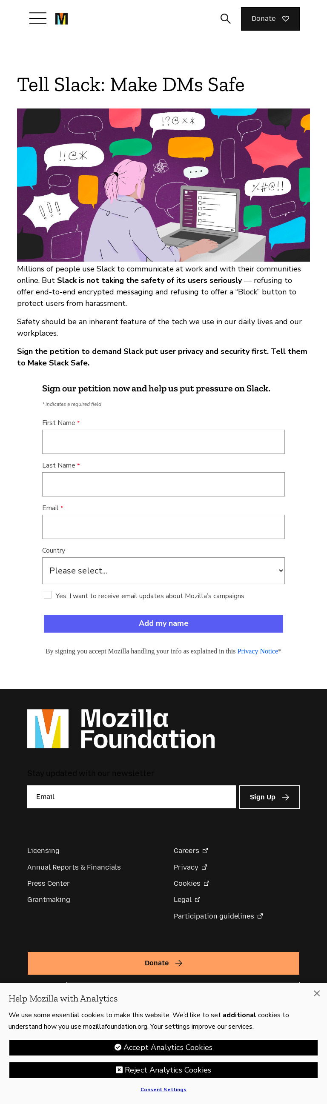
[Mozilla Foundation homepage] (61, 19)
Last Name (58, 465)
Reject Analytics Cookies (168, 1070)
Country (53, 550)
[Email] (131, 796)
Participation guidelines (214, 916)
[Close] (316, 993)
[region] (163, 1043)
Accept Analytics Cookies (167, 1047)
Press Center (48, 883)
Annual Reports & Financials (74, 867)
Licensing (43, 851)
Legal (183, 900)
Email (50, 508)
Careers (186, 851)
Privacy (186, 867)
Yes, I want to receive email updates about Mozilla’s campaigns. (151, 596)
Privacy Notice (258, 651)
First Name (58, 423)
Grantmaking (48, 900)
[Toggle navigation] (38, 18)
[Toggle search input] (225, 18)
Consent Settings (164, 1089)
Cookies (187, 883)
